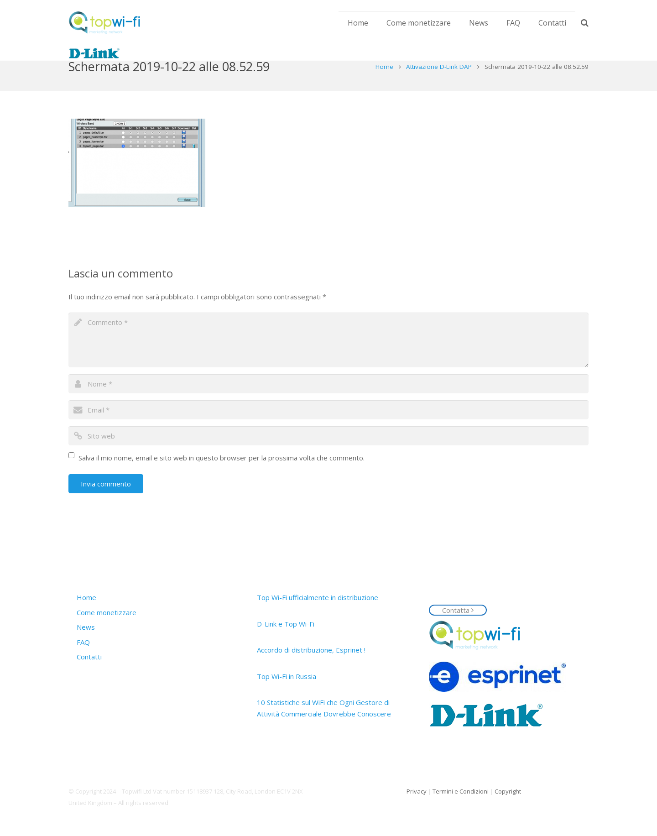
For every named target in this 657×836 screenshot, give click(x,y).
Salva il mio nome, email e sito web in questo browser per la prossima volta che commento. (221, 476)
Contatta (458, 610)
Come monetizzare (106, 612)
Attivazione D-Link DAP (439, 85)
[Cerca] (584, 22)
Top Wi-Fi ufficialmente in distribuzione (317, 597)
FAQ (83, 642)
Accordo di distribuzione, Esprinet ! (311, 649)
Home (384, 85)
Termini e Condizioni (461, 791)
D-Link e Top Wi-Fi (285, 623)
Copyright (508, 791)
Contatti (89, 656)
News (86, 627)
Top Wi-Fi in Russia (286, 676)
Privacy (417, 791)
